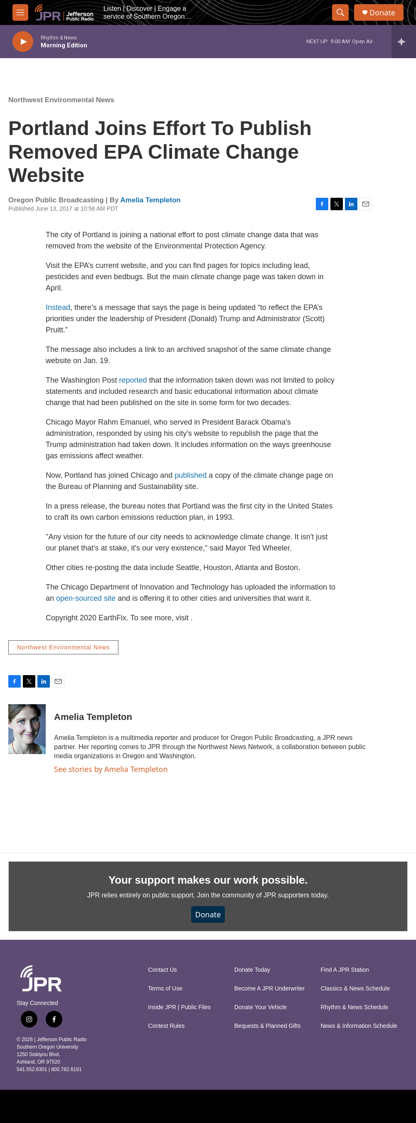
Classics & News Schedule (355, 988)
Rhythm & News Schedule (354, 1007)
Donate (382, 12)
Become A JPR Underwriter (269, 988)
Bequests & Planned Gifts (267, 1026)
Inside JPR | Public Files (179, 1007)
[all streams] (403, 41)
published (191, 475)
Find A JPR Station (344, 970)
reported (134, 380)
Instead (58, 307)
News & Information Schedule (358, 1026)
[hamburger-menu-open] (20, 12)
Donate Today (252, 970)
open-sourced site (86, 598)
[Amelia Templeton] (27, 729)
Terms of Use (165, 988)
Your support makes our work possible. (208, 880)
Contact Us (162, 970)
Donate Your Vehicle (260, 1007)
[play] (23, 42)
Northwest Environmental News (61, 100)
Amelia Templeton (151, 200)
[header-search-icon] (340, 12)
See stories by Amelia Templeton (111, 769)
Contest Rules (166, 1026)
